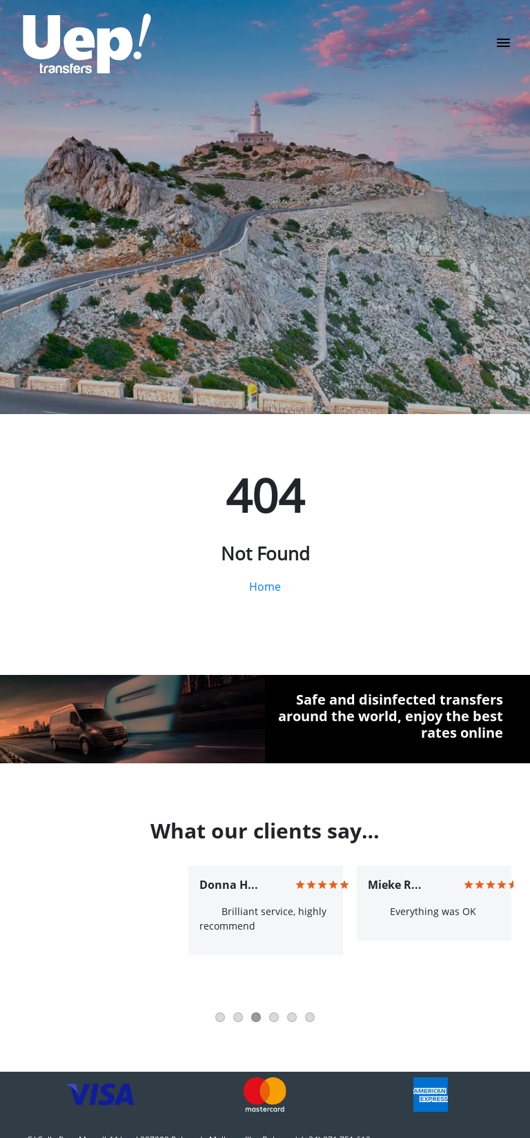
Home (265, 586)
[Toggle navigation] (503, 46)
